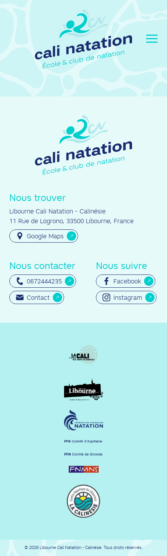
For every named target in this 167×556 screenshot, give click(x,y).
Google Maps (40, 236)
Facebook (122, 281)
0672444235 (39, 281)
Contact (33, 297)
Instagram (122, 297)
